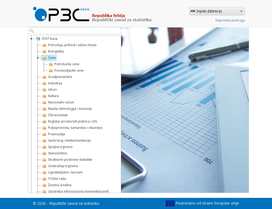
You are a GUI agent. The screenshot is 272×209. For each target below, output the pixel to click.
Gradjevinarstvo (56, 77)
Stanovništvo (54, 153)
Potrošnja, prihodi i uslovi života (68, 45)
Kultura (50, 96)
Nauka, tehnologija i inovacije (66, 109)
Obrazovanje (54, 115)
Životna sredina (56, 185)
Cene (48, 58)
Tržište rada (53, 179)
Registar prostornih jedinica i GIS (69, 121)
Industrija (51, 83)
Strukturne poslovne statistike (66, 159)
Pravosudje (53, 134)
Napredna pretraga (230, 20)
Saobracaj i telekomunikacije (66, 140)
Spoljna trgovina (57, 147)
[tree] (74, 114)
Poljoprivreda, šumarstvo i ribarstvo (72, 128)
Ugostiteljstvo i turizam (62, 172)
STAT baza (46, 39)
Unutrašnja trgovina (59, 166)
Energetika (52, 51)
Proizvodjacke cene (66, 70)
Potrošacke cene (63, 64)
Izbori (49, 89)
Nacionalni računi (57, 102)
